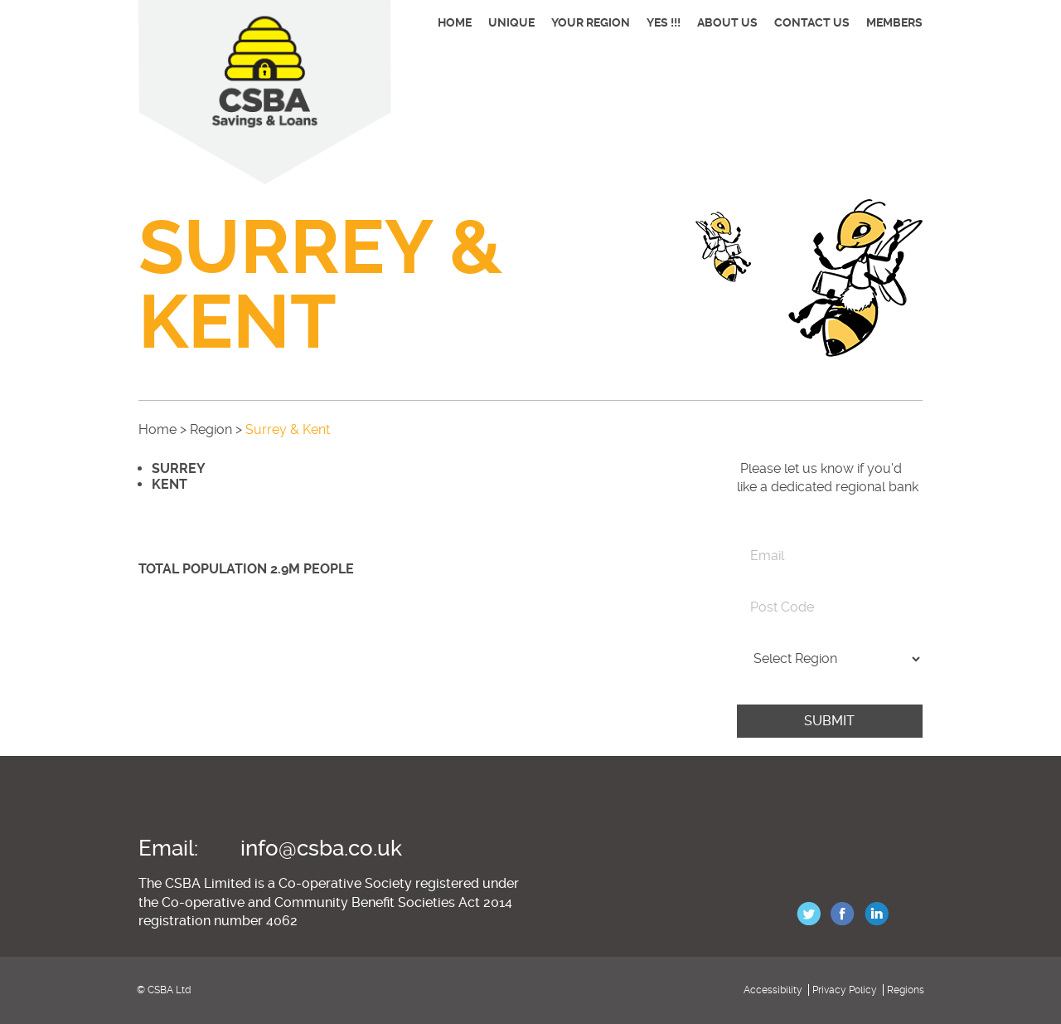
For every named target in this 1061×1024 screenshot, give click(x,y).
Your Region (590, 22)
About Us (727, 22)
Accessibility (773, 990)
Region (211, 429)
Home (455, 22)
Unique (511, 22)
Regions (905, 990)
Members (894, 22)
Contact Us (812, 22)
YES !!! (664, 22)
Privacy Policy (844, 990)
